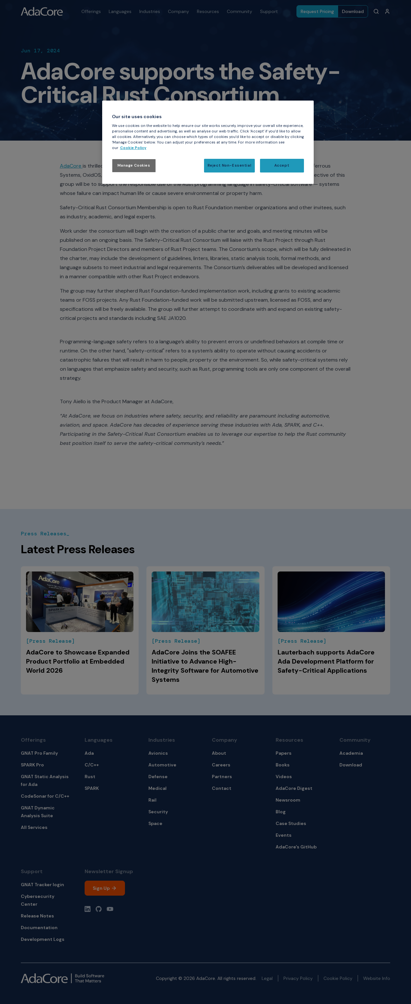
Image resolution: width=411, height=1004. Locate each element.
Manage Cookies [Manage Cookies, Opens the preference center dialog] (133, 165)
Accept (281, 165)
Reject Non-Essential (229, 165)
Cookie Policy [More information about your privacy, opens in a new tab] (133, 147)
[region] (208, 142)
